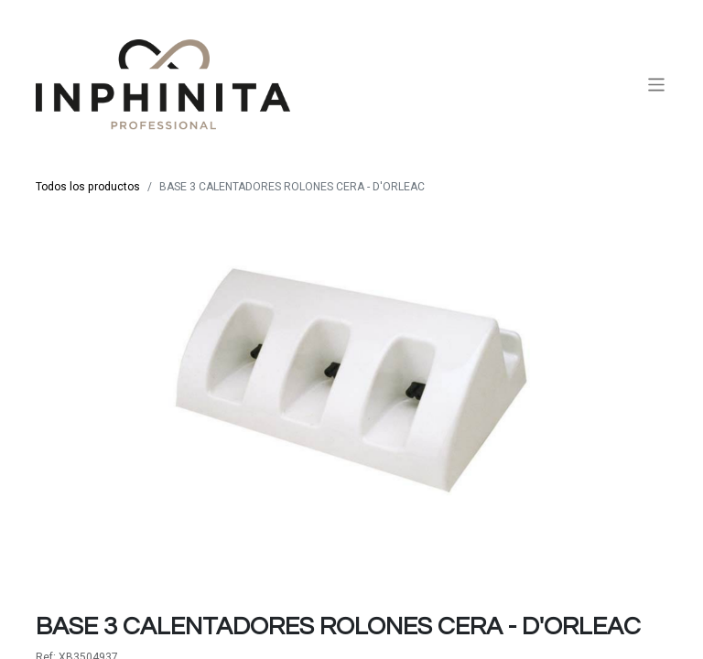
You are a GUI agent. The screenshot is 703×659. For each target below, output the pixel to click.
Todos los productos (88, 186)
